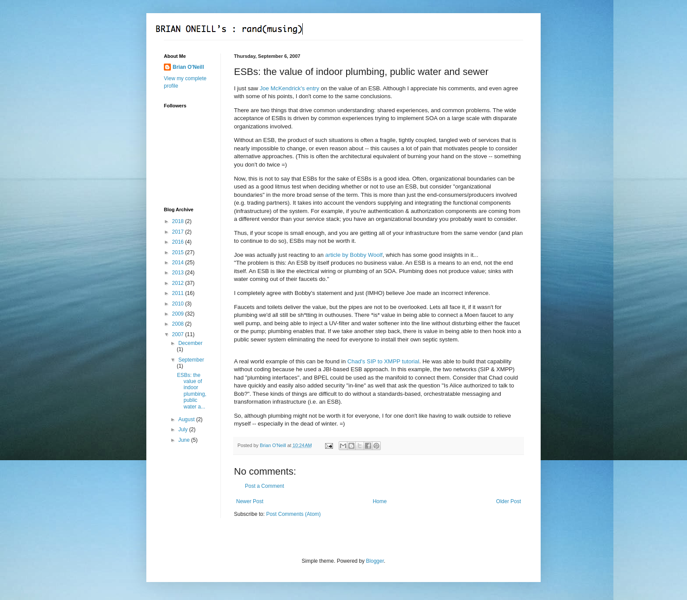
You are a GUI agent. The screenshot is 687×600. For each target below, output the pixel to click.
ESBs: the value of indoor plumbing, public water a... (191, 391)
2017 (178, 232)
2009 (178, 314)
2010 (178, 304)
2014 (178, 262)
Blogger (375, 561)
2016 (178, 242)
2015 (178, 252)
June (184, 440)
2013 (178, 273)
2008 (178, 324)
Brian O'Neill (188, 67)
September (191, 360)
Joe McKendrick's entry (289, 88)
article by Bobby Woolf (353, 255)
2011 (178, 293)
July (183, 429)
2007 (178, 334)
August (187, 419)
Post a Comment (264, 486)
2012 (178, 283)
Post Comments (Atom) (293, 514)
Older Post (508, 501)
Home (380, 501)
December (190, 343)
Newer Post (249, 501)
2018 (178, 221)
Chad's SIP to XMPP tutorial (383, 361)
